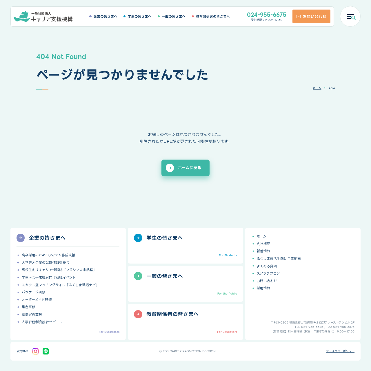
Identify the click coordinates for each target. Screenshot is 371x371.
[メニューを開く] (350, 16)
